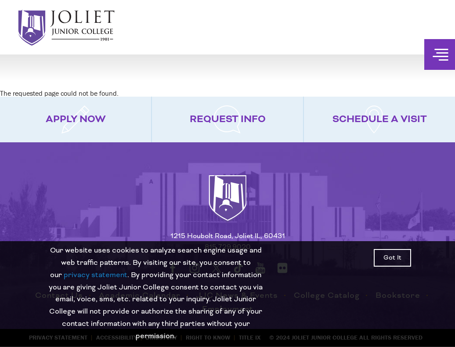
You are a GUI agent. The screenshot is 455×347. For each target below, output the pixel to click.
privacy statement (95, 275)
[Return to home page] (227, 206)
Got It (392, 257)
